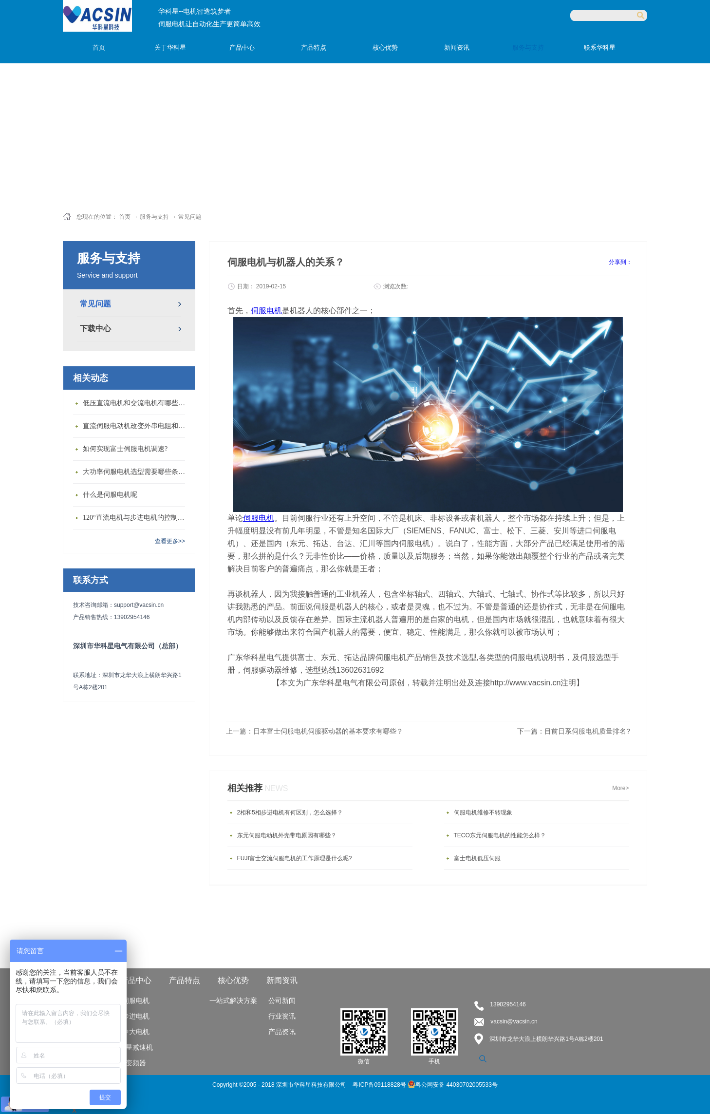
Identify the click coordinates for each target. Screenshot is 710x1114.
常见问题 (190, 216)
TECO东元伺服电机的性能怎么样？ (500, 835)
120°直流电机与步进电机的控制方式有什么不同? (136, 517)
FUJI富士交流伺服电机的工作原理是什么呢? (294, 858)
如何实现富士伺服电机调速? (125, 449)
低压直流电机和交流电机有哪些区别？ (136, 403)
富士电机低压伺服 (477, 858)
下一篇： (573, 731)
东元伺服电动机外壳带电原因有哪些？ (286, 835)
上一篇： (314, 731)
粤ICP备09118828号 (380, 1084)
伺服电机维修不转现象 (483, 812)
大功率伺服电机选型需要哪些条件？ (136, 471)
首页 (99, 47)
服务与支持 (154, 216)
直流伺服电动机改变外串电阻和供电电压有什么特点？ (136, 426)
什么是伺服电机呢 (110, 494)
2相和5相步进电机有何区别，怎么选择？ (290, 812)
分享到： (620, 262)
